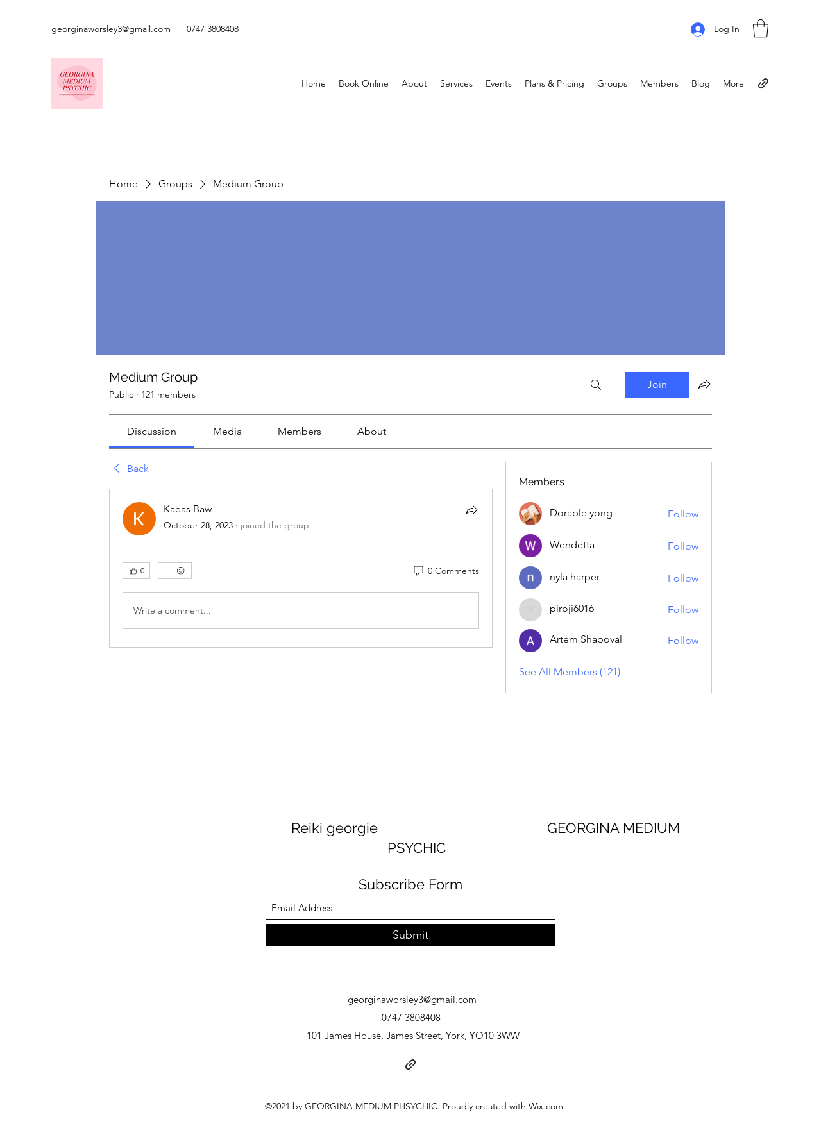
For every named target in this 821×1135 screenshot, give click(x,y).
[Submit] (410, 935)
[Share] (471, 509)
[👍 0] (136, 570)
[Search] (596, 385)
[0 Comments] (445, 571)
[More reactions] (175, 570)
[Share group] (704, 384)
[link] (151, 431)
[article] (301, 568)
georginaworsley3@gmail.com (111, 29)
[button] (760, 28)
